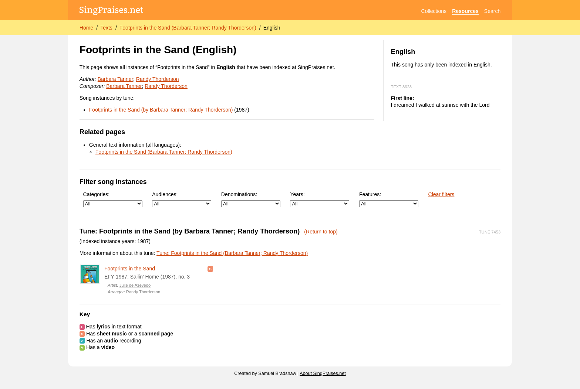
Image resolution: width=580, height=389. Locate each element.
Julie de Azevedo (135, 285)
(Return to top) (320, 232)
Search (492, 11)
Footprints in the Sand (129, 269)
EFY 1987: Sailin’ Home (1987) (139, 277)
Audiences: (181, 199)
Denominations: (250, 199)
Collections (433, 11)
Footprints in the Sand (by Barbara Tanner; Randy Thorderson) (161, 110)
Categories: (112, 199)
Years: (319, 199)
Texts (106, 28)
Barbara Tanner (115, 79)
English (271, 28)
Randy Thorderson (157, 79)
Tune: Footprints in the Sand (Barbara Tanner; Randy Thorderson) (232, 253)
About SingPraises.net (323, 373)
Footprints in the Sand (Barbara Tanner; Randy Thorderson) (187, 28)
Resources (465, 11)
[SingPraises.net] (112, 11)
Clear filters (441, 194)
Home (86, 28)
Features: (388, 199)
